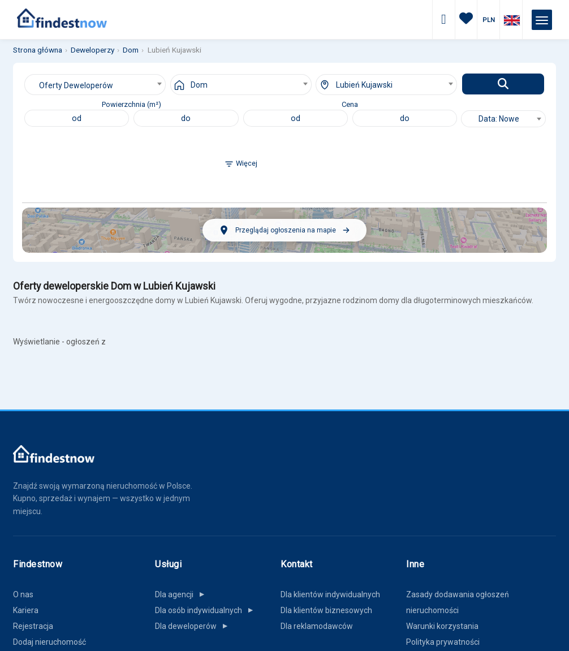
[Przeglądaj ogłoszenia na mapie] (284, 230)
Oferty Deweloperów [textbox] (76, 85)
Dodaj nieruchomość (49, 641)
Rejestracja (33, 626)
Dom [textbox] (199, 84)
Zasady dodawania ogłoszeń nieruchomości (457, 602)
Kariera (25, 610)
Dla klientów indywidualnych (330, 594)
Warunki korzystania (442, 626)
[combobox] (95, 84)
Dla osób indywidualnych (206, 610)
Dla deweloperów (193, 626)
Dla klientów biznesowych (326, 610)
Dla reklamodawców (317, 626)
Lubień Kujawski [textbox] (364, 84)
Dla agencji (182, 594)
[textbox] (503, 119)
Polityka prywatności (443, 641)
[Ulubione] (466, 20)
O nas (23, 594)
